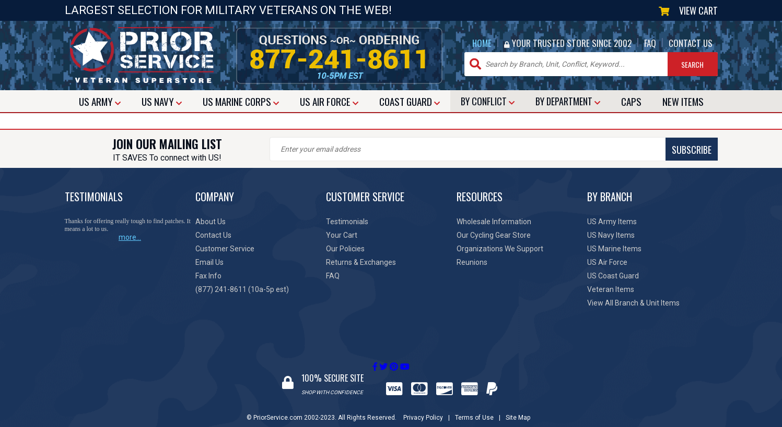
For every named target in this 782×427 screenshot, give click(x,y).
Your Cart (341, 235)
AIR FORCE (329, 101)
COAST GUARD (409, 101)
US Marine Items (614, 249)
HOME (482, 43)
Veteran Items (610, 289)
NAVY (162, 101)
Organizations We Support (500, 249)
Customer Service (224, 249)
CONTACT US (691, 43)
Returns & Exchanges (361, 262)
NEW (683, 101)
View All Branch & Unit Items (633, 303)
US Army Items (612, 221)
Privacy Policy (423, 407)
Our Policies (345, 249)
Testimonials (347, 221)
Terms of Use (474, 407)
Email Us (209, 262)
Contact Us (213, 235)
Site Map (518, 407)
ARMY (100, 101)
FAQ (650, 43)
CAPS (631, 101)
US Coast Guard (613, 276)
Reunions (472, 262)
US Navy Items (611, 235)
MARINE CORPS (241, 101)
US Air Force (607, 262)
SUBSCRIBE (454, 149)
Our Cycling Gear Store (494, 235)
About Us (210, 221)
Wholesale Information (494, 221)
